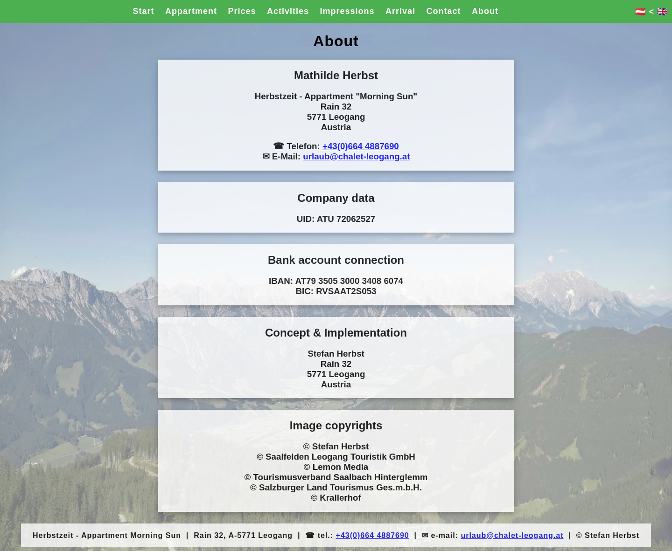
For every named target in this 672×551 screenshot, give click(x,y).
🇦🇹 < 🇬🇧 (651, 11)
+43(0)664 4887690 (360, 146)
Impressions (347, 11)
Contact (443, 11)
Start (143, 11)
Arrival (400, 11)
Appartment (191, 11)
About (485, 11)
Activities (288, 11)
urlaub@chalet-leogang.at (356, 156)
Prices (242, 11)
